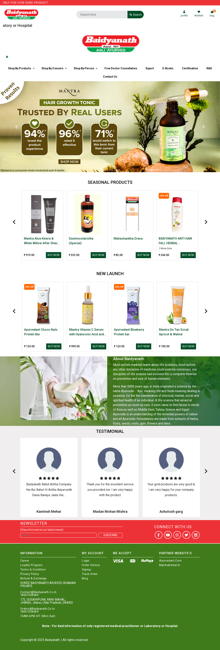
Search (136, 14)
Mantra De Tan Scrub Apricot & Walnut (174, 332)
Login (85, 560)
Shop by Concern (52, 68)
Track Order (90, 574)
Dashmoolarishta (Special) (81, 241)
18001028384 (29, 595)
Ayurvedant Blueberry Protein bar (129, 332)
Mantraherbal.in (169, 565)
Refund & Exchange (33, 578)
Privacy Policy (29, 574)
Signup (86, 569)
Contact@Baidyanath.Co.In (38, 592)
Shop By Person (84, 68)
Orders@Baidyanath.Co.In (37, 608)
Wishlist (198, 14)
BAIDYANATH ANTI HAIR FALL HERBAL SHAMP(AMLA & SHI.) (175, 241)
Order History (91, 565)
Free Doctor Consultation (120, 68)
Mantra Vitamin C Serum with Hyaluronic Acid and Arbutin (86, 332)
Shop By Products (19, 68)
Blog (85, 578)
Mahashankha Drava (128, 238)
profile (184, 14)
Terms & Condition (33, 569)
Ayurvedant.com (170, 560)
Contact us (110, 76)
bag (213, 14)
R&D (209, 68)
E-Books (167, 68)
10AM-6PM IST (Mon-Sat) (37, 616)
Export (150, 68)
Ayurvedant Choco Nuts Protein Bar (41, 332)
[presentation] (14, 221)
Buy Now (54, 255)
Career (24, 560)
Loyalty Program (31, 565)
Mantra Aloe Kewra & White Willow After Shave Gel (41, 241)
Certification (190, 68)
